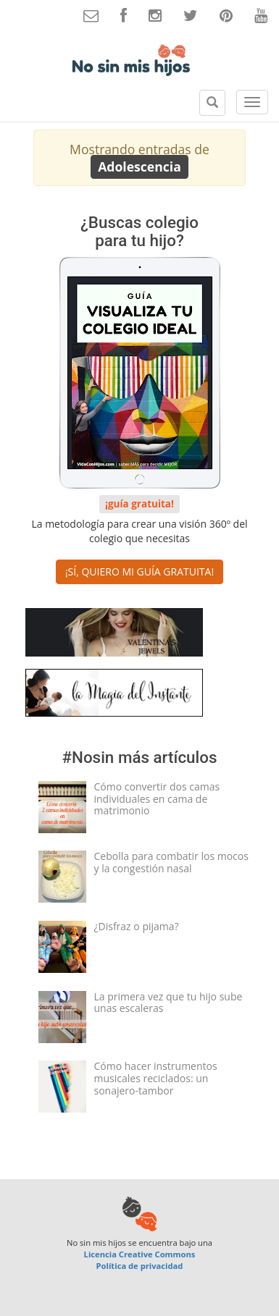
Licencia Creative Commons (140, 1254)
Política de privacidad (139, 1265)
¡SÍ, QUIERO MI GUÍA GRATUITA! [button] (139, 571)
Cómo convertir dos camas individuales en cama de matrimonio (157, 799)
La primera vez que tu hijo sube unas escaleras (168, 1003)
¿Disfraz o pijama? (136, 926)
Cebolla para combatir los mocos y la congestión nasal (171, 862)
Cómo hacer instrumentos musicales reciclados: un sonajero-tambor (155, 1078)
